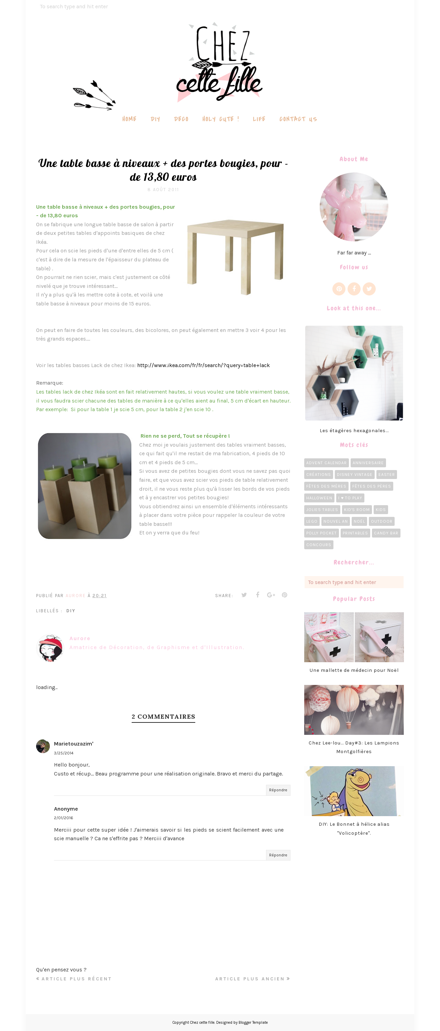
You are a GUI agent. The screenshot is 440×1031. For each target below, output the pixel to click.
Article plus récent (77, 979)
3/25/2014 (64, 753)
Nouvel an (335, 521)
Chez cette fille (202, 1022)
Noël (359, 521)
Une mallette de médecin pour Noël (354, 670)
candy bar (386, 533)
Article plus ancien (250, 979)
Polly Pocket (321, 533)
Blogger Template (253, 1022)
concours (318, 544)
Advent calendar (326, 462)
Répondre (278, 790)
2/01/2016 (63, 817)
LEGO (312, 521)
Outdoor (382, 521)
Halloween (319, 498)
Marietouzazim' (74, 743)
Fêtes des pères (371, 486)
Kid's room (357, 509)
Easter (386, 474)
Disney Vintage (355, 474)
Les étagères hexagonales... (354, 431)
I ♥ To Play (350, 498)
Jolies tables (322, 509)
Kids (381, 509)
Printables (355, 533)
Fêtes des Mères (326, 486)
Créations (318, 474)
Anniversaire (368, 462)
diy (71, 610)
